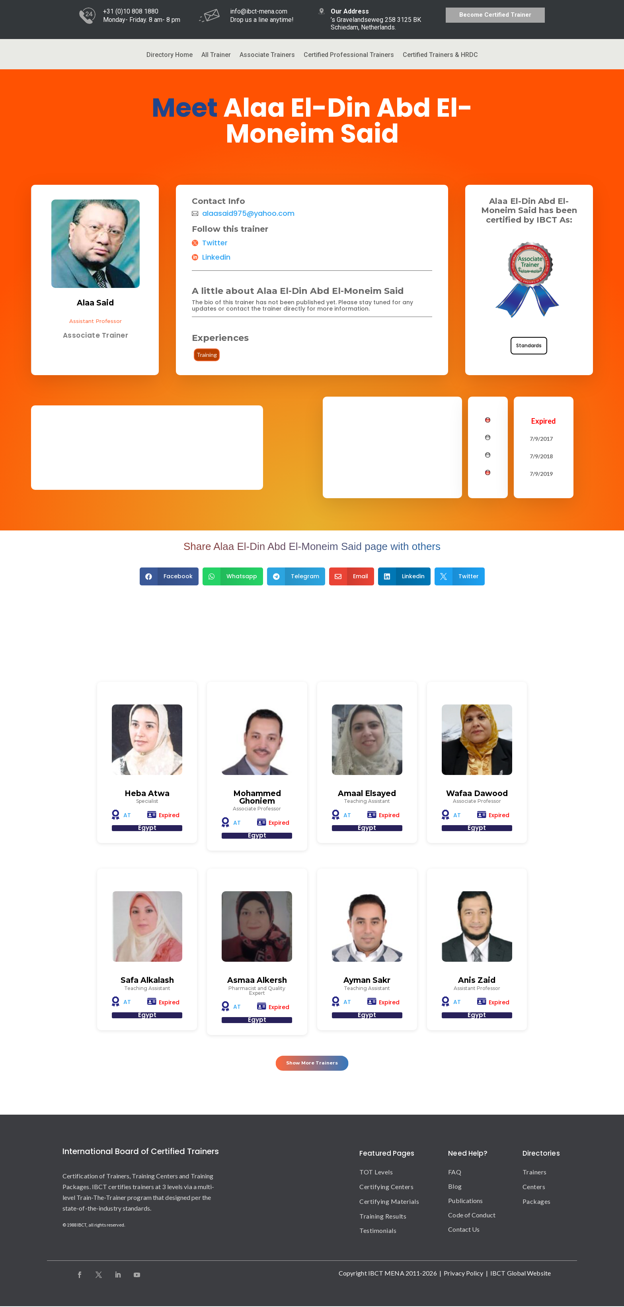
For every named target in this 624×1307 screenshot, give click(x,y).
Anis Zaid (476, 980)
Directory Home (169, 55)
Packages (537, 1202)
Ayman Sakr (366, 980)
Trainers (535, 1172)
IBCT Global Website (520, 1274)
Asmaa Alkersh (257, 980)
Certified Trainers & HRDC (440, 55)
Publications (465, 1201)
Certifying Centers (386, 1187)
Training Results (382, 1216)
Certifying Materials (389, 1202)
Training (207, 354)
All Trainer (216, 55)
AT (127, 816)
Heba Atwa (147, 793)
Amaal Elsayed (367, 793)
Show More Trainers (312, 1062)
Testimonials (377, 1231)
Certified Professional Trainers (349, 55)
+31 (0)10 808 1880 (130, 11)
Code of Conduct (471, 1215)
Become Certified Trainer (495, 14)
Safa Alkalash (147, 980)
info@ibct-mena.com (258, 11)
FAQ (454, 1172)
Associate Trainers (267, 55)
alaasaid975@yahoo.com (248, 213)
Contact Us (464, 1230)
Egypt (147, 828)
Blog (454, 1187)
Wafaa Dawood (477, 793)
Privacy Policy (463, 1274)
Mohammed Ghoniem (257, 797)
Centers (534, 1187)
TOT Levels (376, 1172)
